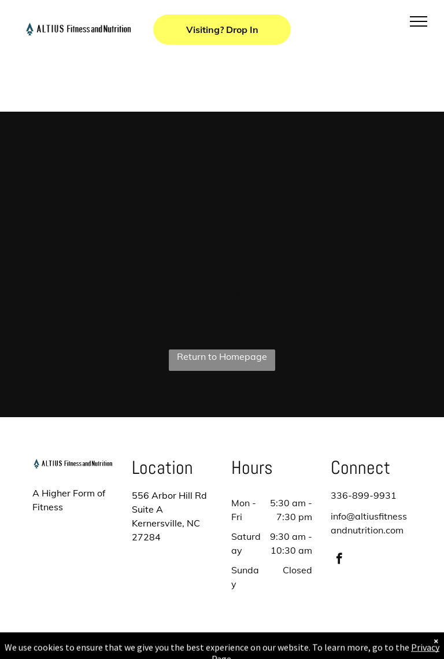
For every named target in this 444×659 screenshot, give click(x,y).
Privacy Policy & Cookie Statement (150, 648)
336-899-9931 (364, 495)
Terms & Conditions (317, 648)
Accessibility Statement (245, 648)
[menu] (419, 21)
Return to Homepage (222, 356)
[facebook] (339, 560)
